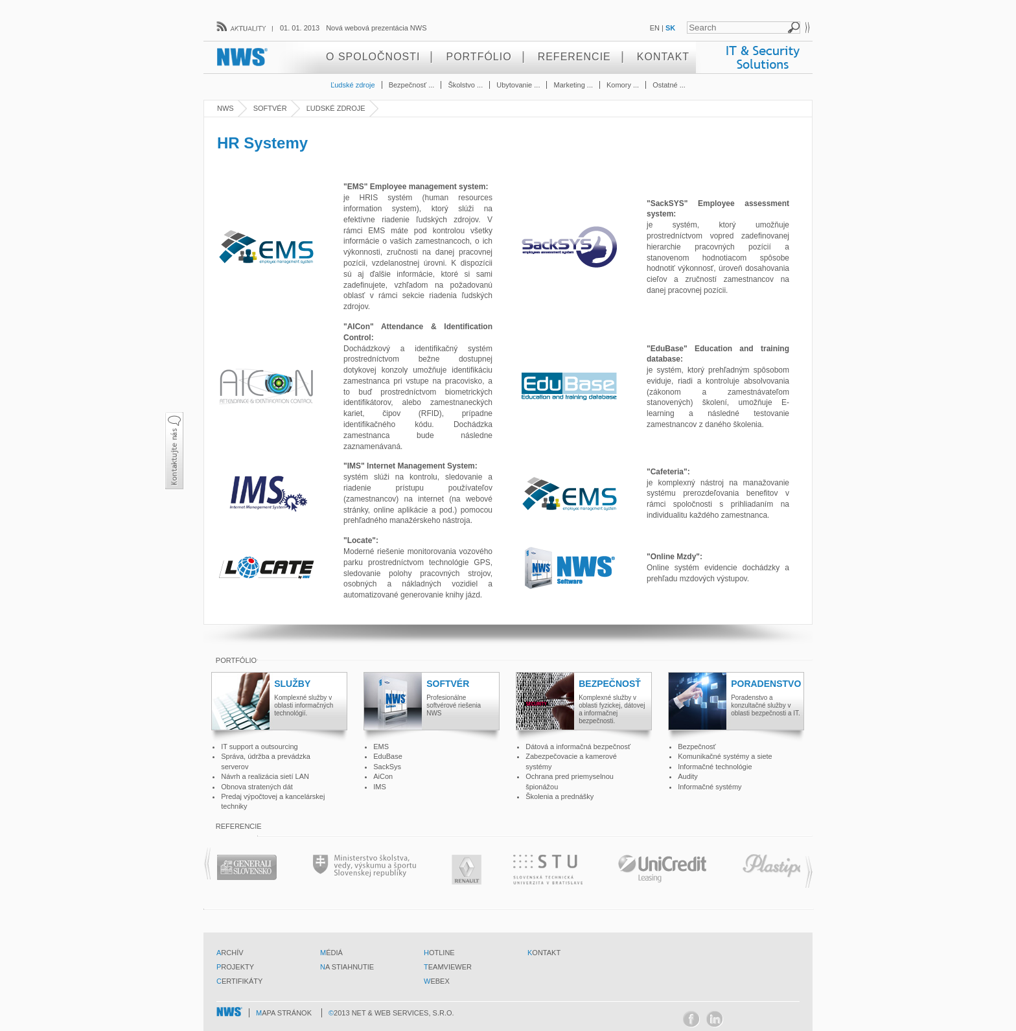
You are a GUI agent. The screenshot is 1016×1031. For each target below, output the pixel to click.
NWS (225, 108)
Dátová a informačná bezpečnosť (577, 746)
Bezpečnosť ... (412, 85)
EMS (381, 746)
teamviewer (448, 967)
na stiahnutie (347, 967)
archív (230, 952)
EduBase (387, 756)
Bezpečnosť (697, 746)
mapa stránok (284, 1013)
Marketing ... (573, 85)
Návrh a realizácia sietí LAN (265, 776)
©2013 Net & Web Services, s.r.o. (391, 1013)
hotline (439, 952)
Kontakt (663, 56)
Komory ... (622, 85)
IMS (379, 787)
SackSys (387, 766)
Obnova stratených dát (257, 787)
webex (437, 981)
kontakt (543, 952)
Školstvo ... (465, 85)
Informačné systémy (709, 787)
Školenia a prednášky (559, 796)
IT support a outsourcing (259, 746)
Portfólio (478, 56)
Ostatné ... (669, 85)
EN (655, 28)
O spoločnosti (373, 56)
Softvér (270, 108)
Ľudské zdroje (352, 85)
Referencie (574, 56)
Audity (688, 776)
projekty (235, 967)
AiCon (383, 776)
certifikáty (239, 981)
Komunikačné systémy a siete (725, 756)
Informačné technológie (715, 766)
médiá (331, 952)
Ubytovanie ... (518, 85)
